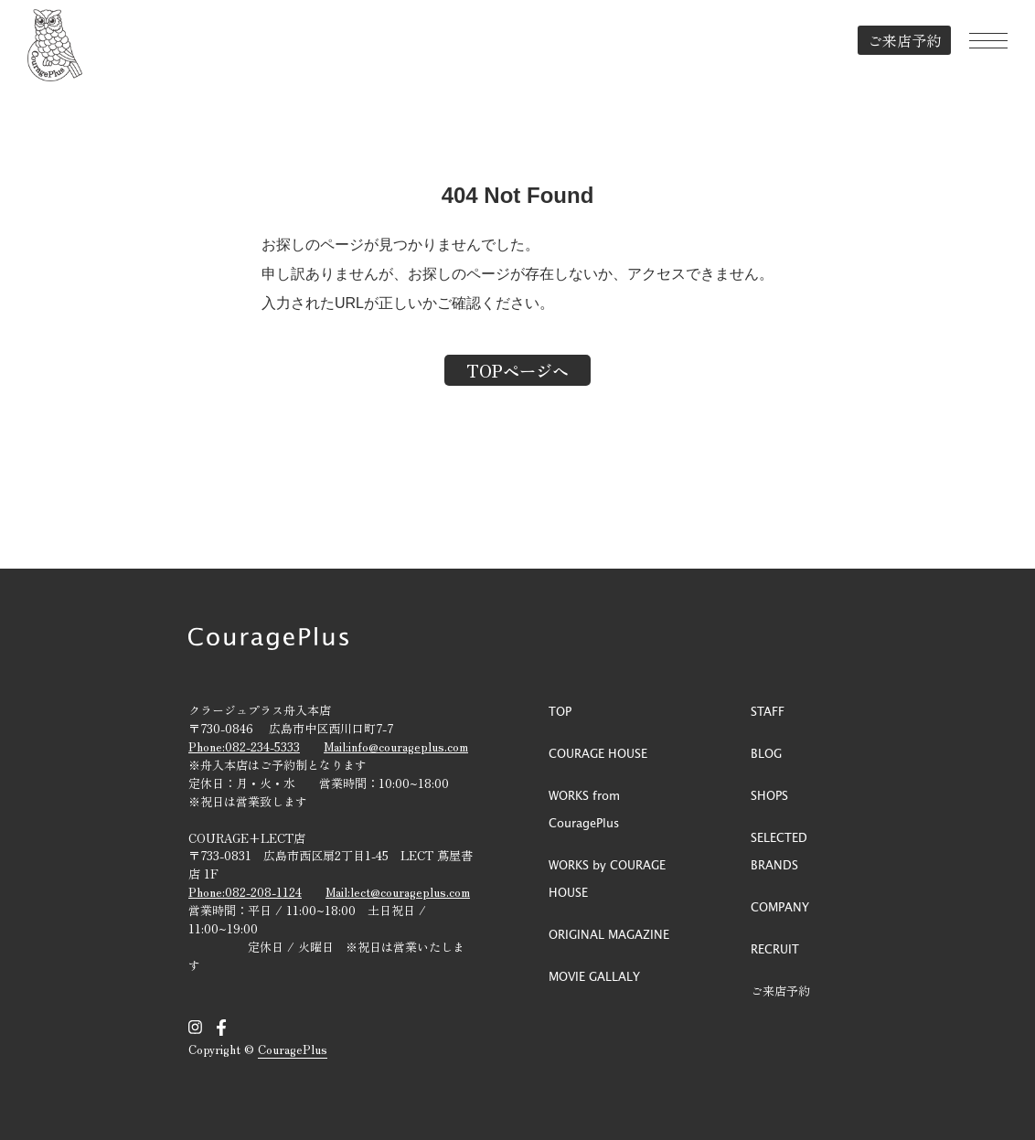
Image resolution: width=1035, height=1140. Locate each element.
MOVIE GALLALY (594, 976)
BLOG (766, 753)
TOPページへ (517, 370)
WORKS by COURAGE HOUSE (607, 878)
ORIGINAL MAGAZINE (609, 934)
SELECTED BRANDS (779, 850)
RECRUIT (775, 948)
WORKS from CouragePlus (584, 808)
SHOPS (769, 795)
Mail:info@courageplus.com (396, 746)
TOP (560, 710)
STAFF (767, 710)
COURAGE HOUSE (598, 753)
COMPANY (780, 906)
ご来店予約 (904, 40)
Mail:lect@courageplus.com (397, 891)
